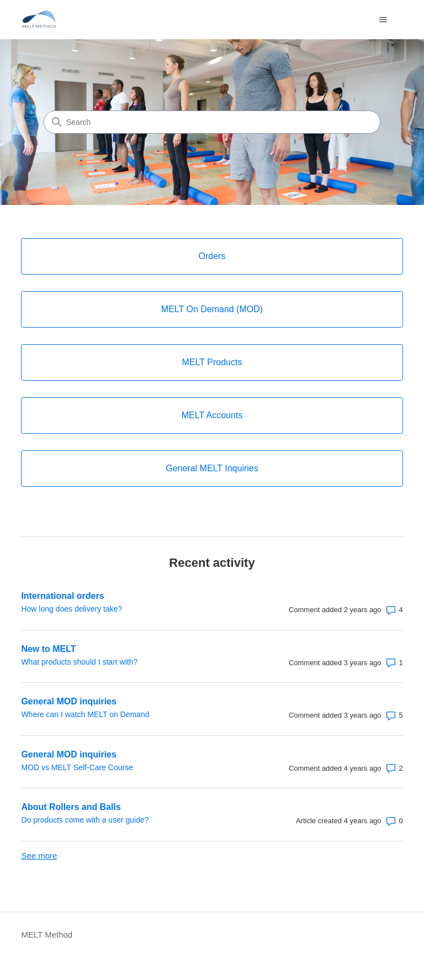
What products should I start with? (79, 661)
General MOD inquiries (68, 701)
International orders (62, 596)
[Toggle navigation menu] (383, 20)
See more (39, 855)
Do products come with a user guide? (85, 819)
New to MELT (48, 649)
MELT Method (46, 934)
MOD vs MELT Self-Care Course (77, 767)
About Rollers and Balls (70, 807)
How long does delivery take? (71, 608)
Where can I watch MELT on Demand (85, 714)
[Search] (212, 122)
